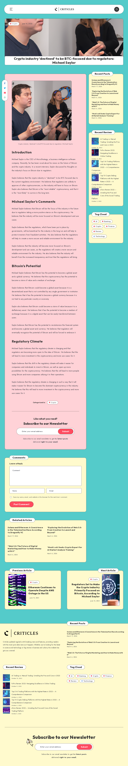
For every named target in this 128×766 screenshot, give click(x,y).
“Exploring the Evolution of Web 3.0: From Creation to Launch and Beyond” (64, 530)
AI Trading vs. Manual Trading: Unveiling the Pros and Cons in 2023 (109, 142)
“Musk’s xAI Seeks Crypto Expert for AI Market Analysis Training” (64, 548)
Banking (106, 221)
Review (97, 231)
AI (95, 221)
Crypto (13, 24)
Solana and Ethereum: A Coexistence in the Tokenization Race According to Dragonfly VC (25, 530)
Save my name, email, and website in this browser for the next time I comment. (40, 497)
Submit (65, 431)
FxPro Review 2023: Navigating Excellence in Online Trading (109, 153)
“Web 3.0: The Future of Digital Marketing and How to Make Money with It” (24, 548)
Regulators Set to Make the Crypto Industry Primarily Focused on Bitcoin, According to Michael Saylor (86, 590)
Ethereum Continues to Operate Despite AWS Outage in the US (42, 590)
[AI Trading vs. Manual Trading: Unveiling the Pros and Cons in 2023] (95, 142)
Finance (110, 226)
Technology (99, 236)
